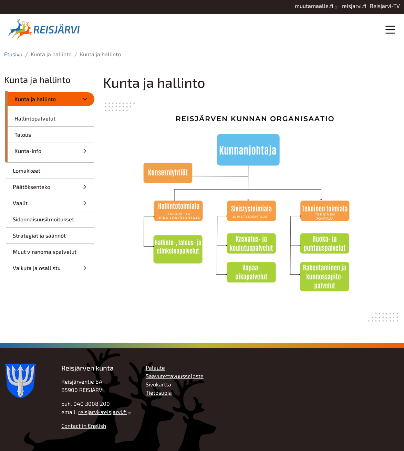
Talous (22, 134)
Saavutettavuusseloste (175, 376)
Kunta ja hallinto (35, 99)
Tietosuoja (159, 392)
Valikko (390, 29)
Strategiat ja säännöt (39, 235)
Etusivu (13, 54)
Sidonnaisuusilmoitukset (43, 219)
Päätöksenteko (31, 186)
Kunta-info (27, 150)
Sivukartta (158, 384)
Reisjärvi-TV (385, 5)
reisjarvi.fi (354, 5)
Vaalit (20, 203)
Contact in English (83, 425)
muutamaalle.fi (314, 5)
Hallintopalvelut (34, 118)
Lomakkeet (26, 170)
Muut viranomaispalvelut (44, 251)
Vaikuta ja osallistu (37, 268)
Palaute (155, 367)
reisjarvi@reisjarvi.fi (102, 412)
